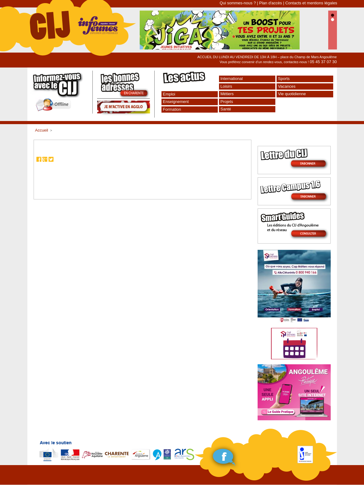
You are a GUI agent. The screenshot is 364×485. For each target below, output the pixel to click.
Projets (227, 101)
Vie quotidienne (292, 93)
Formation (172, 109)
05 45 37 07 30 (323, 61)
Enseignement (176, 101)
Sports (284, 78)
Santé (226, 109)
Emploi (169, 94)
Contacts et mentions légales (311, 3)
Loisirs (226, 86)
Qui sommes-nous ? (238, 3)
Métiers (227, 93)
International (232, 78)
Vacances (287, 86)
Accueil (41, 130)
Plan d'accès (270, 3)
